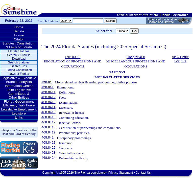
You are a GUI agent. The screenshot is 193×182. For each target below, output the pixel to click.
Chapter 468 (136, 57)
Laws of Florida (19, 74)
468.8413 (48, 102)
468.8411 (48, 92)
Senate (18, 31)
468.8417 (48, 122)
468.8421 (48, 142)
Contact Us (143, 172)
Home (18, 27)
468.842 (47, 137)
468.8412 (48, 97)
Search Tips (19, 66)
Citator (19, 39)
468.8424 (48, 158)
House (19, 35)
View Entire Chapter (180, 59)
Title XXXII (72, 57)
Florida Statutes (18, 51)
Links (19, 117)
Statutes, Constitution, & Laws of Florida (18, 45)
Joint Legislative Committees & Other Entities (19, 93)
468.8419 (48, 132)
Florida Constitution (19, 70)
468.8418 (48, 127)
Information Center (19, 86)
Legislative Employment (19, 109)
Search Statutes (19, 62)
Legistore (19, 113)
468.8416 (48, 117)
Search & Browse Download (19, 56)
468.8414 (48, 107)
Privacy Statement (120, 172)
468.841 (47, 87)
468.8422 (48, 147)
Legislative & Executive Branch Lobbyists (19, 80)
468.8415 (48, 112)
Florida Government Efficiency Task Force (19, 103)
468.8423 (48, 152)
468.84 (46, 82)
